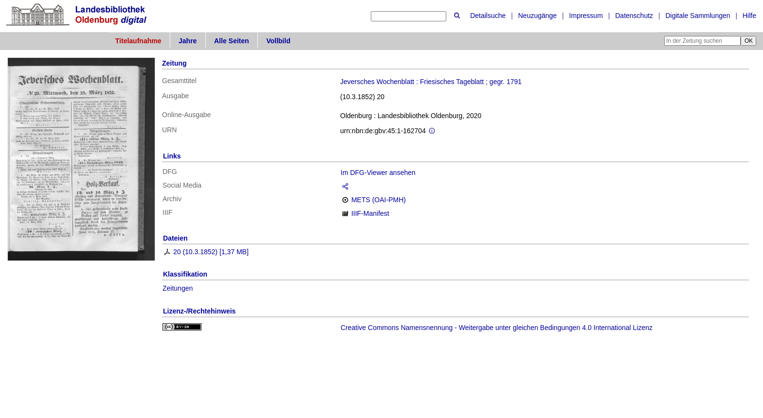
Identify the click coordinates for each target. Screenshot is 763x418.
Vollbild (278, 41)
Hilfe (749, 15)
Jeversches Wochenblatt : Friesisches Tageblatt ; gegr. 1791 (431, 82)
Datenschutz (634, 15)
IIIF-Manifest (370, 213)
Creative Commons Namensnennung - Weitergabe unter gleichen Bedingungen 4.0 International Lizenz (497, 327)
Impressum (586, 15)
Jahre (188, 41)
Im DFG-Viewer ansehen (378, 172)
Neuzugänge (537, 15)
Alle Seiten (231, 41)
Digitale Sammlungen (697, 15)
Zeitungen (178, 288)
